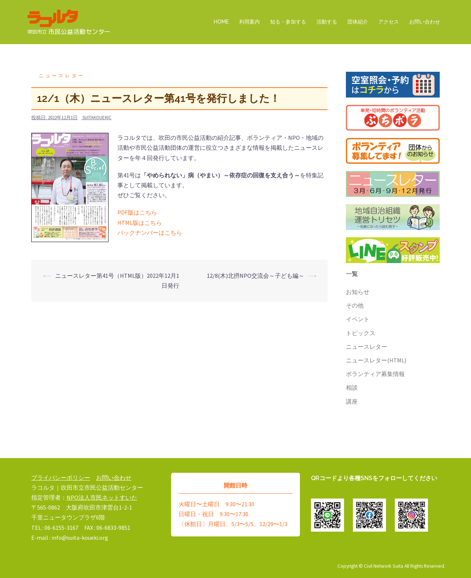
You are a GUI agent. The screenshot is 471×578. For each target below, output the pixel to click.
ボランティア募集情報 (375, 373)
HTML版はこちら (139, 222)
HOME (221, 22)
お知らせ (357, 291)
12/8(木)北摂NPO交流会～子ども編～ (255, 275)
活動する (326, 22)
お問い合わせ (424, 22)
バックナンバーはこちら (149, 232)
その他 (355, 305)
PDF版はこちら (137, 212)
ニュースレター (62, 75)
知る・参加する (288, 22)
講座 (352, 401)
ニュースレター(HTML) (376, 360)
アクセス (388, 22)
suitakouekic (96, 117)
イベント (357, 319)
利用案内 (249, 22)
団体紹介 (357, 22)
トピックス (360, 333)
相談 (352, 387)
